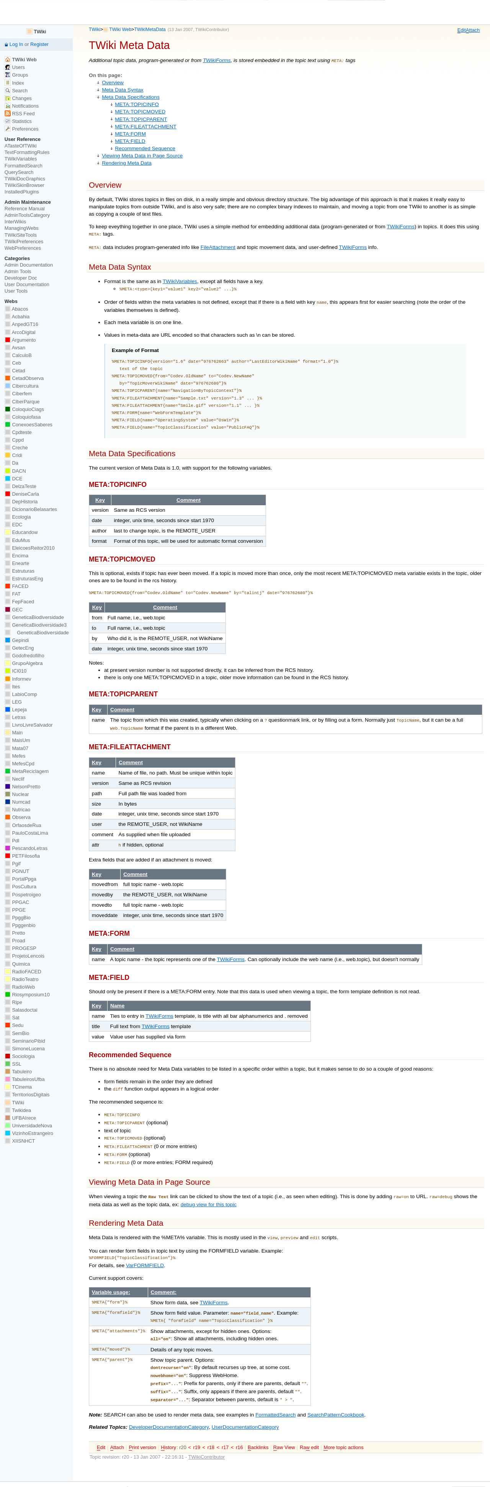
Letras (15, 717)
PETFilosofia (22, 856)
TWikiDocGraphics (25, 179)
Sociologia (20, 1056)
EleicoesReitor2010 (30, 548)
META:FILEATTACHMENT (145, 126)
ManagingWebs (22, 228)
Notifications (22, 106)
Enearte (17, 563)
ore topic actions (343, 1429)
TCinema (18, 1087)
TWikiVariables (180, 279)
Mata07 (16, 748)
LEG (13, 702)
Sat (12, 1017)
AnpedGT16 (21, 324)
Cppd (14, 440)
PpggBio (18, 917)
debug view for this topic (209, 1192)
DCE (14, 478)
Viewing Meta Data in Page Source (142, 155)
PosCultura (20, 886)
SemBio (17, 1033)
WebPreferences (23, 248)
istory (168, 1429)
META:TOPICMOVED (140, 111)
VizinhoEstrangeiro (29, 1133)
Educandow (21, 532)
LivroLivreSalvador (29, 725)
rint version (142, 1429)
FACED (16, 586)
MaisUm (17, 740)
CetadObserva (24, 378)
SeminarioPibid (25, 1041)
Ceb (13, 363)
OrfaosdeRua (23, 825)
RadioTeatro (22, 979)
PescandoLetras (26, 848)
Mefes (15, 756)
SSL (13, 1064)
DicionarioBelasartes (31, 509)
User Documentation (27, 284)
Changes (18, 98)
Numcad (17, 802)
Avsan (15, 347)
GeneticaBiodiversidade (34, 617)
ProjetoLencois (24, 956)
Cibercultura (22, 386)
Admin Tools (18, 271)
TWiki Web (120, 29)
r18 (211, 1429)
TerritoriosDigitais (27, 1094)
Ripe (13, 1002)
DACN (15, 471)
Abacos (16, 309)
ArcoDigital (20, 332)
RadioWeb (20, 987)
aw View (284, 1429)
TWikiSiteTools (21, 235)
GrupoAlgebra (23, 663)
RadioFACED (23, 971)
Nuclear (17, 794)
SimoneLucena (25, 1048)
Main (14, 732)
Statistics (18, 121)
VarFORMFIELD (145, 1252)
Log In (16, 44)
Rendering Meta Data (127, 162)
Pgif (13, 863)
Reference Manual (25, 208)
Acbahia (17, 316)
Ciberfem (18, 393)
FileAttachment (218, 246)
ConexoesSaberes (28, 424)
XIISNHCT (20, 1141)
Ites (12, 686)
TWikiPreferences (24, 241)
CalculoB (18, 355)
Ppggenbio (20, 925)
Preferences (22, 129)
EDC (14, 524)
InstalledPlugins (22, 192)
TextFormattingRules (27, 152)
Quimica (17, 964)
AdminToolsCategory (27, 215)
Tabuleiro (18, 1071)
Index (14, 83)
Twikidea (18, 1110)
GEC (14, 609)
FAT (13, 594)
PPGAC (17, 902)
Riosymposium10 (27, 994)
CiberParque (22, 402)
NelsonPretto (23, 786)
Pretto (15, 933)
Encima (16, 555)
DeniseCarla (22, 494)
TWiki (94, 29)
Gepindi (17, 640)
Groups (16, 75)
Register (39, 44)
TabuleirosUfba (25, 1079)
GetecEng (19, 648)
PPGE (15, 910)
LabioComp (21, 694)
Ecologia (18, 517)
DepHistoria (21, 501)
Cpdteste (18, 432)
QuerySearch (19, 172)
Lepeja (16, 709)
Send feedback (272, 1474)
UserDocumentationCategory (245, 1409)
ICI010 (15, 671)
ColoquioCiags (24, 409)
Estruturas (19, 571)
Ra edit (309, 1429)
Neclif (14, 779)
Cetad (15, 370)
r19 (196, 1429)
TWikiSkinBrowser (24, 185)
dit (461, 30)
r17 (225, 1429)
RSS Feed (20, 113)
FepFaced (19, 601)
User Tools (16, 291)
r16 (239, 1429)
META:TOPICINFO (137, 103)
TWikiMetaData (149, 29)
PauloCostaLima (26, 833)
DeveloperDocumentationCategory (169, 1409)
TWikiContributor (211, 29)
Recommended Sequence (145, 148)
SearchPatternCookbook (335, 1396)
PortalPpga (20, 879)
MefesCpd (19, 763)
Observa (18, 817)
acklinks (258, 1429)
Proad (15, 940)
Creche (16, 447)
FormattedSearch (275, 1396)
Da (11, 463)
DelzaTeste (20, 486)
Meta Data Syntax (122, 89)
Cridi (13, 455)
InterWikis (15, 221)
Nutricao (17, 809)
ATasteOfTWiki (21, 146)
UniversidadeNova (28, 1125)
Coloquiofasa (23, 417)
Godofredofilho (24, 655)
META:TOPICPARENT (141, 118)
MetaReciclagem (27, 771)
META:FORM (130, 133)
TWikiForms (217, 60)
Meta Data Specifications (131, 96)
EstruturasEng (24, 578)
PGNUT (17, 871)
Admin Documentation (29, 265)
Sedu (14, 1025)
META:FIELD (130, 140)
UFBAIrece (20, 1118)
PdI (12, 840)
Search (16, 90)
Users (15, 67)
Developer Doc (21, 278)
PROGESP (20, 948)
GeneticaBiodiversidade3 (36, 625)
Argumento (20, 340)
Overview (113, 82)
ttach (473, 30)
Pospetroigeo (23, 894)
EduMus (17, 540)
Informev (18, 679)
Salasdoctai (21, 1010)
